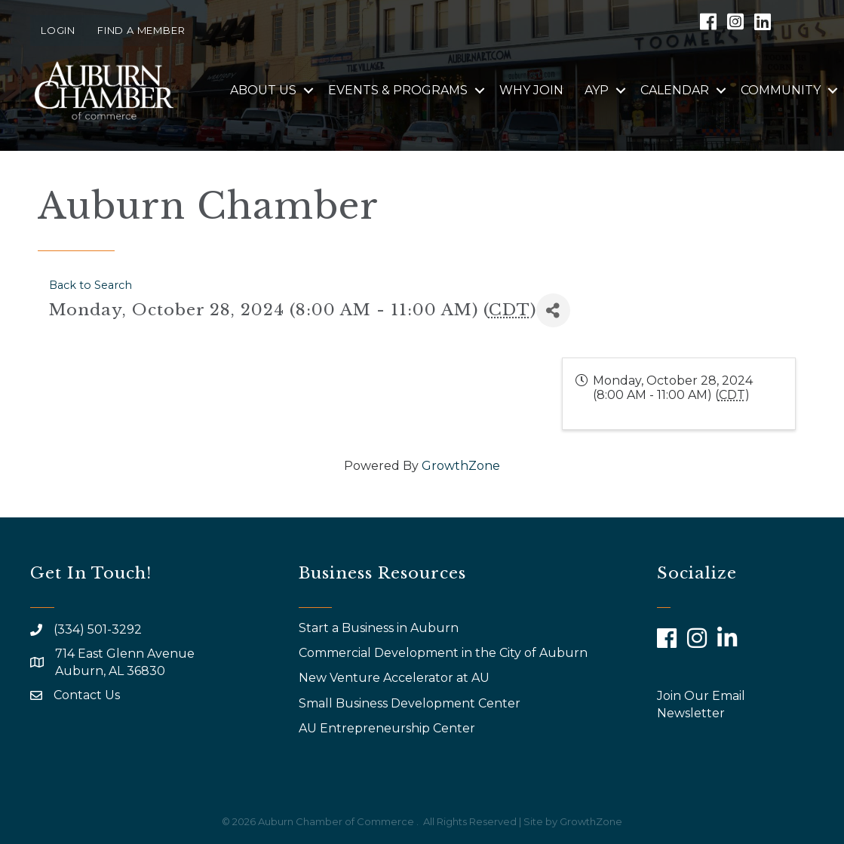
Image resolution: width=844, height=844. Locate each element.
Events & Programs (398, 90)
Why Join (531, 90)
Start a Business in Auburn (379, 628)
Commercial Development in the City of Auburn (445, 653)
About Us (263, 90)
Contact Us (87, 695)
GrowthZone (461, 466)
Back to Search (90, 285)
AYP (597, 90)
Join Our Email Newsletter (701, 704)
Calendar (674, 90)
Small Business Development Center (411, 703)
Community (781, 90)
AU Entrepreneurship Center (388, 728)
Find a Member (141, 30)
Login (58, 30)
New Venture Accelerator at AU (396, 678)
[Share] (553, 310)
